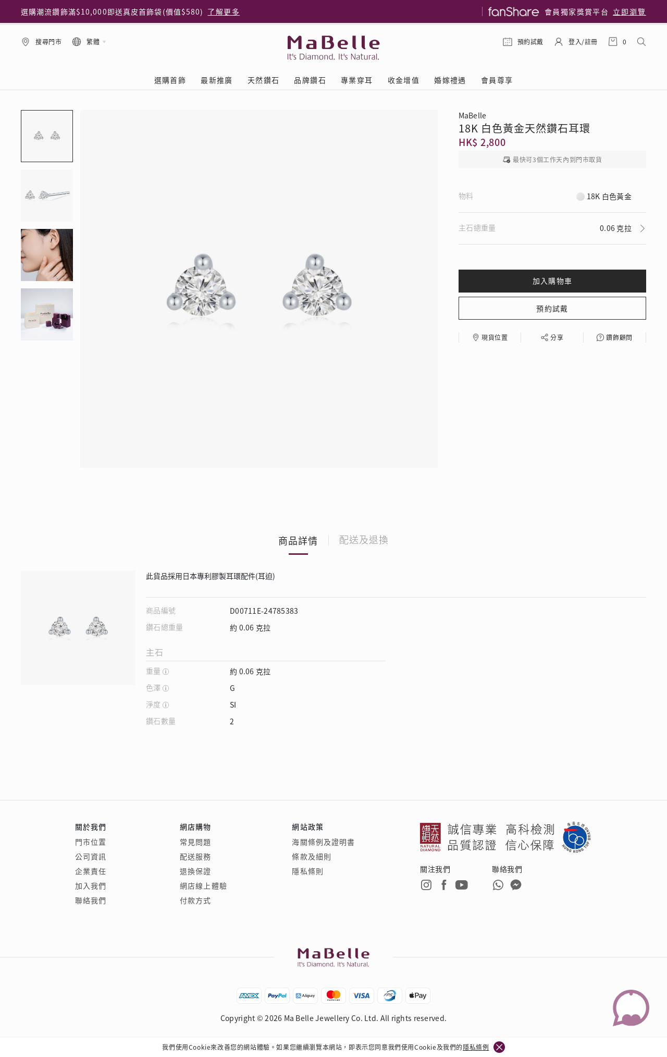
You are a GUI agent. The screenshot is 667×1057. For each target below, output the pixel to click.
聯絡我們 (90, 900)
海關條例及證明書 (323, 841)
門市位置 (90, 841)
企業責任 (90, 871)
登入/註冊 (583, 41)
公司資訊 (90, 856)
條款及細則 (311, 856)
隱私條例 (476, 1046)
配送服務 (195, 856)
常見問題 (195, 841)
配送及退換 (364, 540)
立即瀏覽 (629, 11)
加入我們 (90, 885)
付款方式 (195, 900)
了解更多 (223, 11)
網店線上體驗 (203, 885)
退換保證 (195, 871)
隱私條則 (307, 871)
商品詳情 (298, 540)
